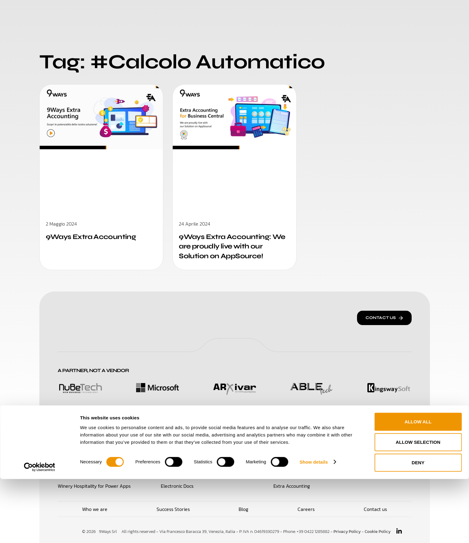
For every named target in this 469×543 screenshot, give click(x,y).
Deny (418, 526)
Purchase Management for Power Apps (203, 445)
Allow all (418, 485)
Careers (290, 12)
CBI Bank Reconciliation (298, 458)
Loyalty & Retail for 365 (83, 445)
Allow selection (418, 506)
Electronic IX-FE (290, 445)
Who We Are (197, 12)
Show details (314, 525)
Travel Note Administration (382, 458)
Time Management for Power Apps (95, 458)
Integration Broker (373, 445)
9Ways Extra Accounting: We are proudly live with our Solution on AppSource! (231, 246)
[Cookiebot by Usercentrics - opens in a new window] (39, 531)
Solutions (157, 12)
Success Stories (247, 12)
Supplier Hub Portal (182, 458)
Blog (317, 12)
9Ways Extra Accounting (93, 236)
